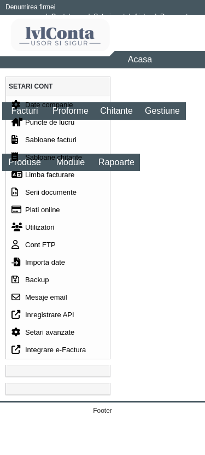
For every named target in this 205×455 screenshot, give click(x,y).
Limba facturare (42, 177)
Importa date (38, 264)
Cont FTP (33, 247)
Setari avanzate (42, 334)
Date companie (42, 107)
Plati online (35, 212)
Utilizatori (32, 229)
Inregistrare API (42, 317)
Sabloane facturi (44, 142)
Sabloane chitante (46, 159)
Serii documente (44, 194)
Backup (30, 282)
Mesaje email (39, 299)
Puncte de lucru (42, 124)
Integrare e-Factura (48, 352)
